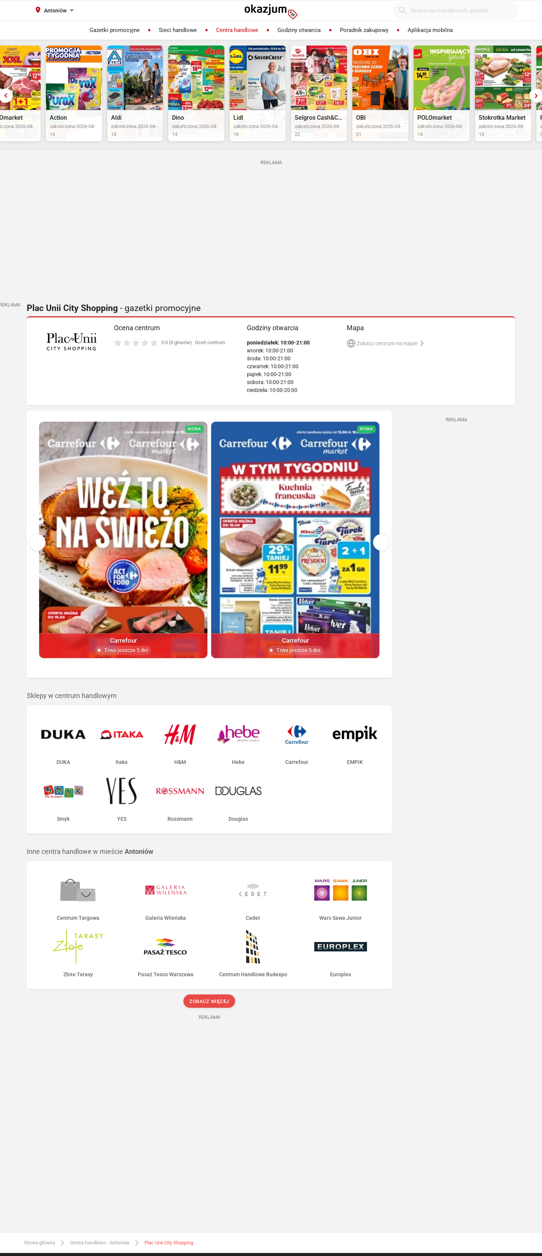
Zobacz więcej (209, 938)
